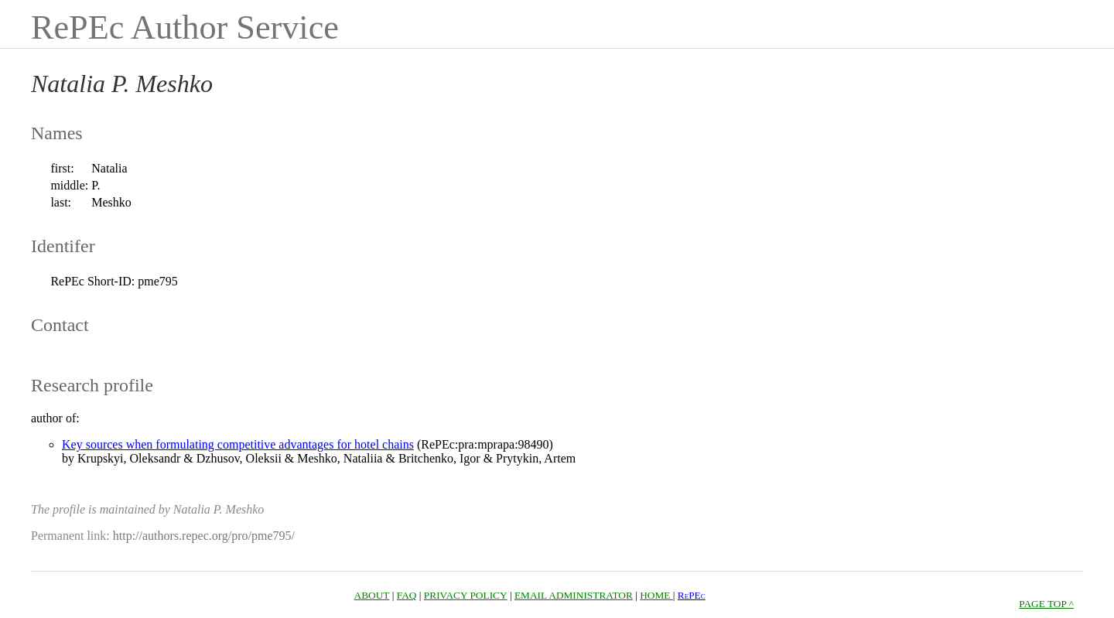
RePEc (692, 595)
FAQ (407, 595)
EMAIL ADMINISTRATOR (573, 595)
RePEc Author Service (185, 27)
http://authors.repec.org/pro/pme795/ (204, 535)
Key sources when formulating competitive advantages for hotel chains (238, 444)
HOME (656, 595)
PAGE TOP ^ (1046, 603)
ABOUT (372, 595)
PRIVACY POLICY (465, 595)
